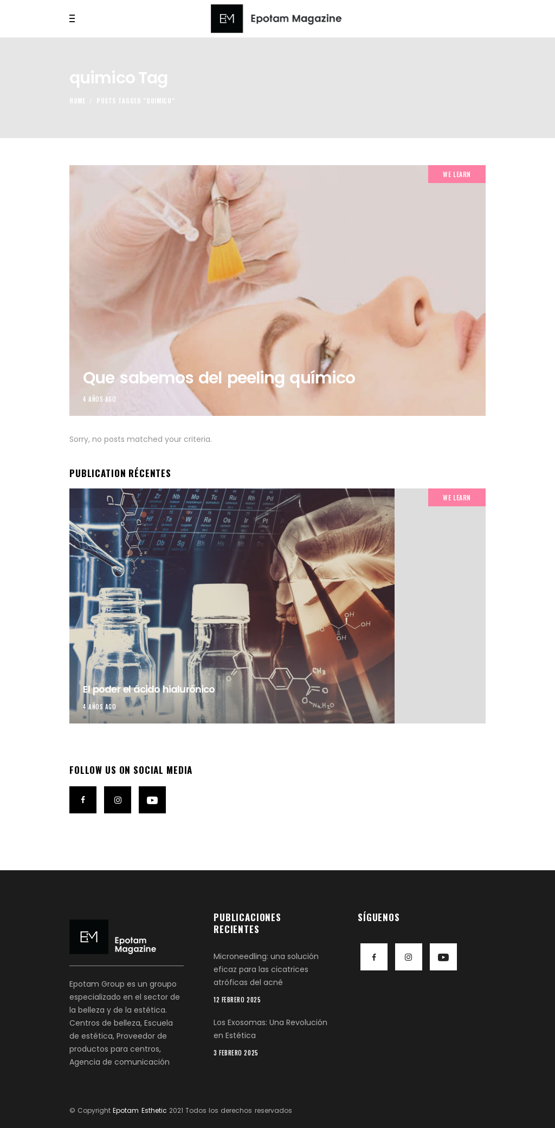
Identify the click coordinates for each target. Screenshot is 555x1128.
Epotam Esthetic (139, 1110)
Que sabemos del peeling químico (219, 378)
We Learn (457, 174)
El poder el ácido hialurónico (149, 689)
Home (77, 100)
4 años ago (100, 399)
